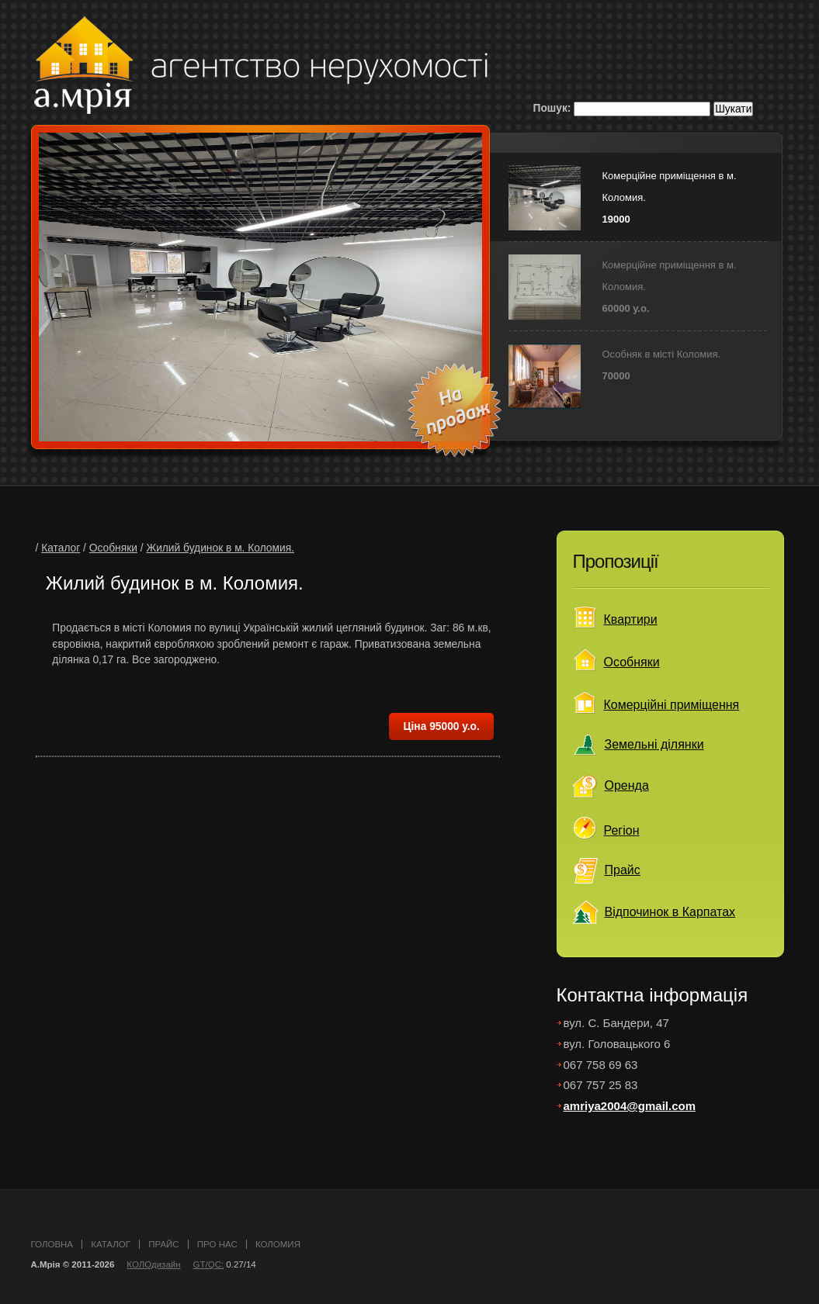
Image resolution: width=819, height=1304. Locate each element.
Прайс (622, 870)
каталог (110, 1244)
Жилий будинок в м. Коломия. (220, 548)
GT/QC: (208, 1264)
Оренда (627, 785)
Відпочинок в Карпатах (670, 911)
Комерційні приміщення (672, 704)
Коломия (277, 1244)
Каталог (60, 548)
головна (52, 1244)
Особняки (113, 548)
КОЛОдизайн (153, 1264)
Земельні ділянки (654, 744)
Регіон (622, 830)
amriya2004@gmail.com (630, 1105)
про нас (217, 1244)
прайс (163, 1244)
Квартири (631, 619)
